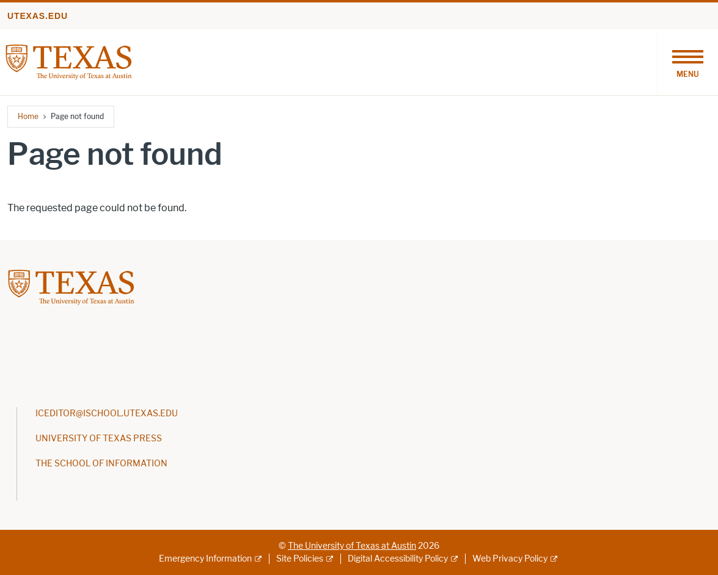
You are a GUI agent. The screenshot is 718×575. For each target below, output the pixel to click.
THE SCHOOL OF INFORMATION (101, 463)
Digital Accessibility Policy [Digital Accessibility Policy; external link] (398, 559)
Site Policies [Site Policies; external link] (299, 559)
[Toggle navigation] (687, 62)
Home (28, 116)
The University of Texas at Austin (352, 546)
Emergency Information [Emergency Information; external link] (205, 559)
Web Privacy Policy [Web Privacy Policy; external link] (510, 559)
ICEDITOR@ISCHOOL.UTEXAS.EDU (106, 413)
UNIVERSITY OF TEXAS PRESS (98, 438)
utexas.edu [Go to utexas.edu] (37, 16)
